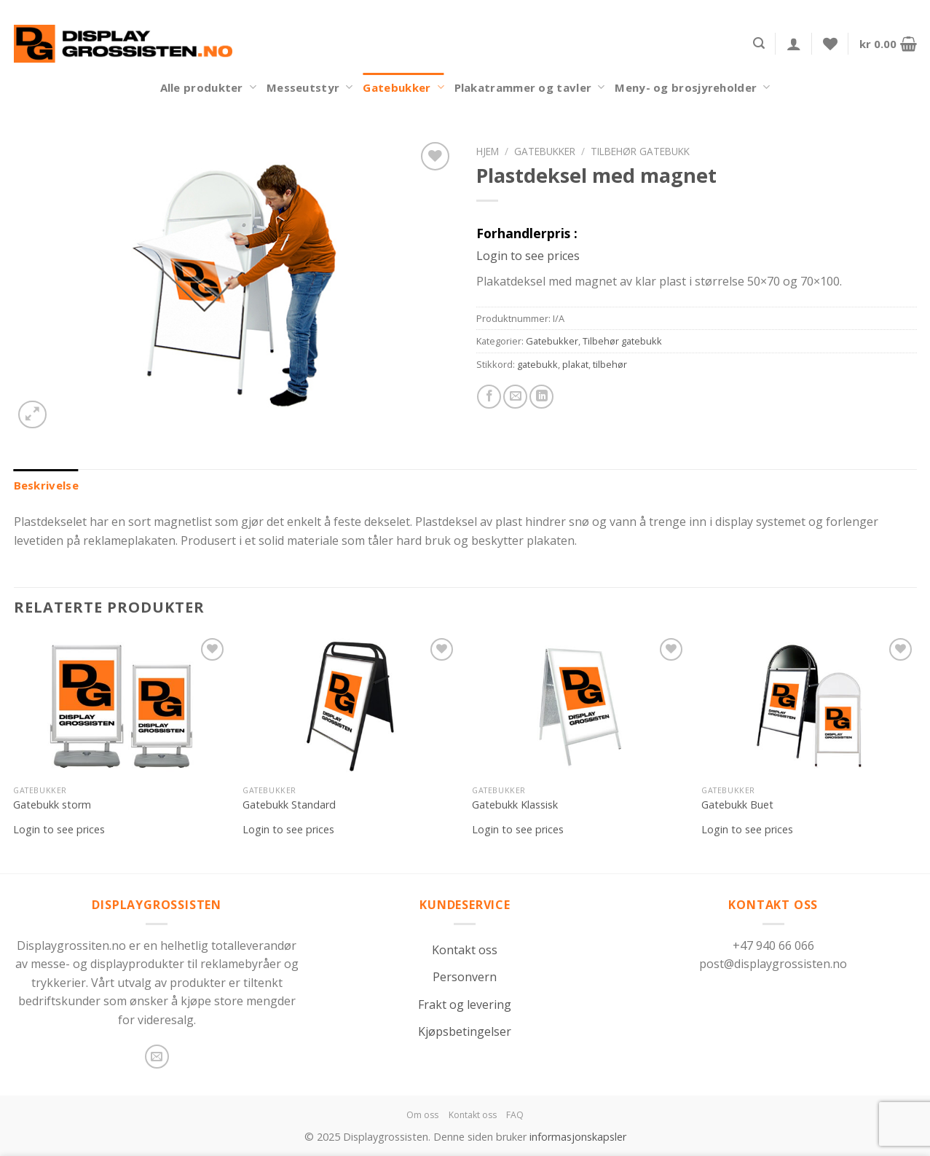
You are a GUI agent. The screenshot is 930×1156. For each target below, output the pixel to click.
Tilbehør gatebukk (640, 151)
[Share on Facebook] (489, 397)
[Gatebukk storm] (120, 706)
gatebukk (537, 364)
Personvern (465, 977)
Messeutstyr (310, 87)
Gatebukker (403, 87)
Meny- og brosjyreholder (692, 87)
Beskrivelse (46, 485)
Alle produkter (208, 87)
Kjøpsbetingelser (464, 1031)
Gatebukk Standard (289, 804)
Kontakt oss (464, 950)
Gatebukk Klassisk (515, 804)
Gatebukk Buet (737, 804)
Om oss (422, 1115)
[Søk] (759, 43)
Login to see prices (528, 256)
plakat (575, 364)
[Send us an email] (157, 1057)
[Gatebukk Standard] (350, 706)
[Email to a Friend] (515, 397)
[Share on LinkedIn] (541, 397)
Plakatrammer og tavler (529, 87)
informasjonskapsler (577, 1137)
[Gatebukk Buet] (808, 706)
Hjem (487, 151)
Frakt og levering (464, 1004)
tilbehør (610, 364)
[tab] (46, 485)
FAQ (515, 1115)
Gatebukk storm (52, 804)
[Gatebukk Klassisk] (579, 706)
